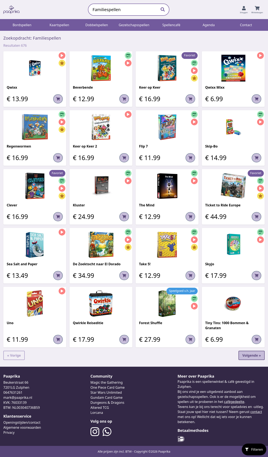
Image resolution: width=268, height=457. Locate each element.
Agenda (209, 25)
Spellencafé (171, 25)
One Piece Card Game (107, 387)
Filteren (254, 449)
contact (256, 411)
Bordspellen (22, 25)
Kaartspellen (59, 25)
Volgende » (251, 355)
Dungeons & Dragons (107, 402)
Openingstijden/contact (21, 422)
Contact (246, 25)
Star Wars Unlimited (106, 392)
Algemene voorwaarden (22, 427)
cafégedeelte (234, 401)
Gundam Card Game (106, 397)
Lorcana (96, 412)
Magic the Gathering (106, 382)
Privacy (8, 432)
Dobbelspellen (96, 25)
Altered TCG (99, 407)
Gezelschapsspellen (134, 25)
